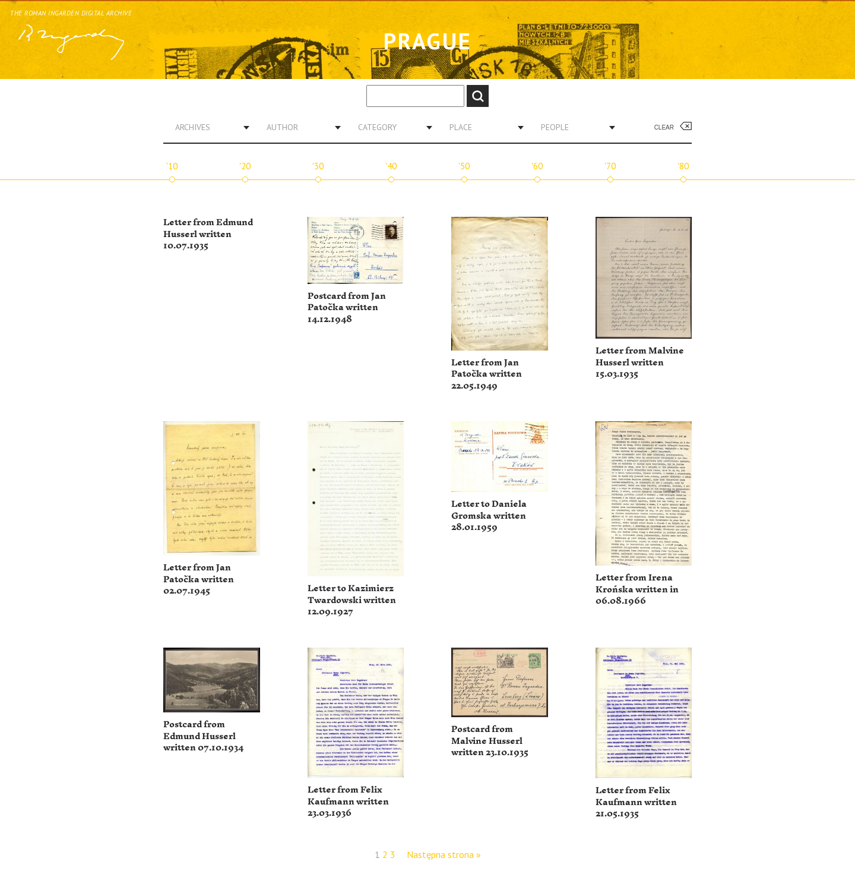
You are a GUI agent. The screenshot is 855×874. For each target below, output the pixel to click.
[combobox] (207, 127)
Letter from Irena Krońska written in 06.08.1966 (637, 589)
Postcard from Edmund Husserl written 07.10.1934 (203, 736)
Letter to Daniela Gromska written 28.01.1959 (489, 516)
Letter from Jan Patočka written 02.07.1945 (198, 579)
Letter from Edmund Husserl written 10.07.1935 (208, 234)
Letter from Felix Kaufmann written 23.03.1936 (348, 801)
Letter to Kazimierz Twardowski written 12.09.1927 (352, 600)
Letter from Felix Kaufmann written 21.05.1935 (636, 802)
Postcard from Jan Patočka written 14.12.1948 (347, 308)
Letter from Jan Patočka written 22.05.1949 (486, 374)
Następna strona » (444, 854)
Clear (664, 127)
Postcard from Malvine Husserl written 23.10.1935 (489, 741)
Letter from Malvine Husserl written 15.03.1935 (640, 362)
